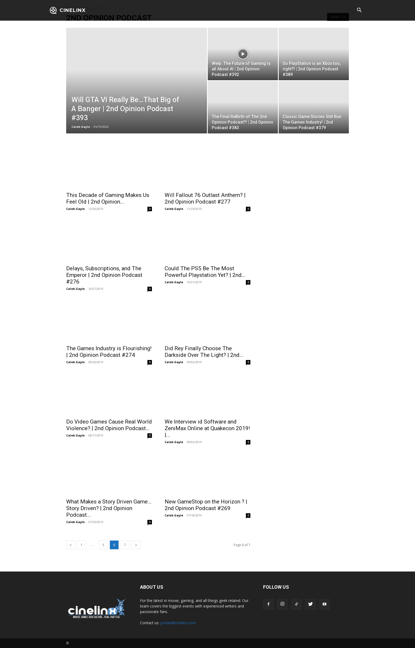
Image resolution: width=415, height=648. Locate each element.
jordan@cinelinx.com (178, 622)
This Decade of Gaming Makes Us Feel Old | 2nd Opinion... (107, 198)
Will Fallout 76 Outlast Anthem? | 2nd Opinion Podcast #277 (205, 198)
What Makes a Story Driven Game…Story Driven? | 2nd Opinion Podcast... (108, 508)
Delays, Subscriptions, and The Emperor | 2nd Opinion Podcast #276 (104, 275)
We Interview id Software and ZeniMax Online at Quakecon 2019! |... (207, 428)
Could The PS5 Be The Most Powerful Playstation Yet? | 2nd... (205, 271)
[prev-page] (70, 545)
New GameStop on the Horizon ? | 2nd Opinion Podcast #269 (206, 504)
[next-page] (136, 545)
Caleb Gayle (80, 127)
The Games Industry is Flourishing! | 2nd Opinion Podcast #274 (108, 351)
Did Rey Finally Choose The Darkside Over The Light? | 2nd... (204, 351)
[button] (359, 10)
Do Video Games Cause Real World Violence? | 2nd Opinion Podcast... (109, 424)
